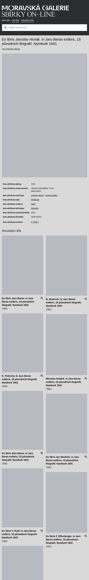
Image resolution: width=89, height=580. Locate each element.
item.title (6, 20)
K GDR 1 (35, 222)
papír (33, 204)
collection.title (27, 20)
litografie (34, 208)
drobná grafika (51, 195)
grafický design (37, 195)
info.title (15, 20)
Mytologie (35, 200)
